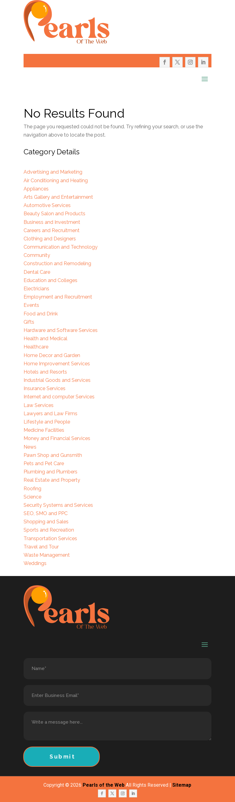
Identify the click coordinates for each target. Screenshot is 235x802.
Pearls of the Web (104, 785)
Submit (63, 756)
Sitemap (181, 785)
